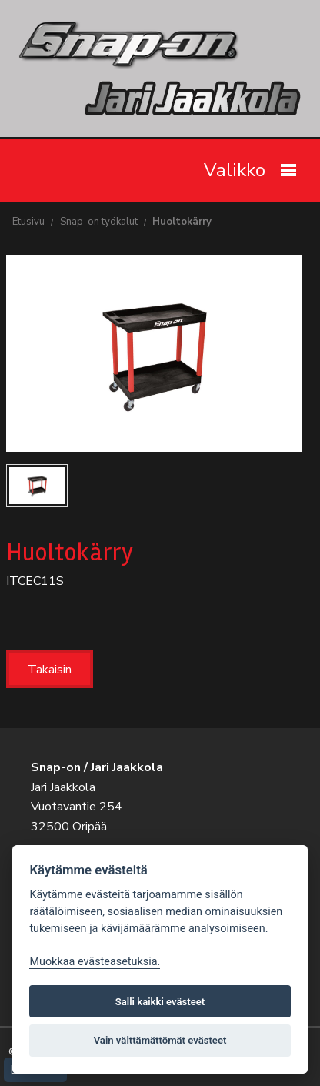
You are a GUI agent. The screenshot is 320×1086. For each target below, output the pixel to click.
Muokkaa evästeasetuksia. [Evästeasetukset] (94, 961)
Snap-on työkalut (99, 222)
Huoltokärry (182, 222)
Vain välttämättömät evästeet (160, 1040)
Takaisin (50, 669)
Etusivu (28, 222)
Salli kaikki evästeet (160, 1001)
